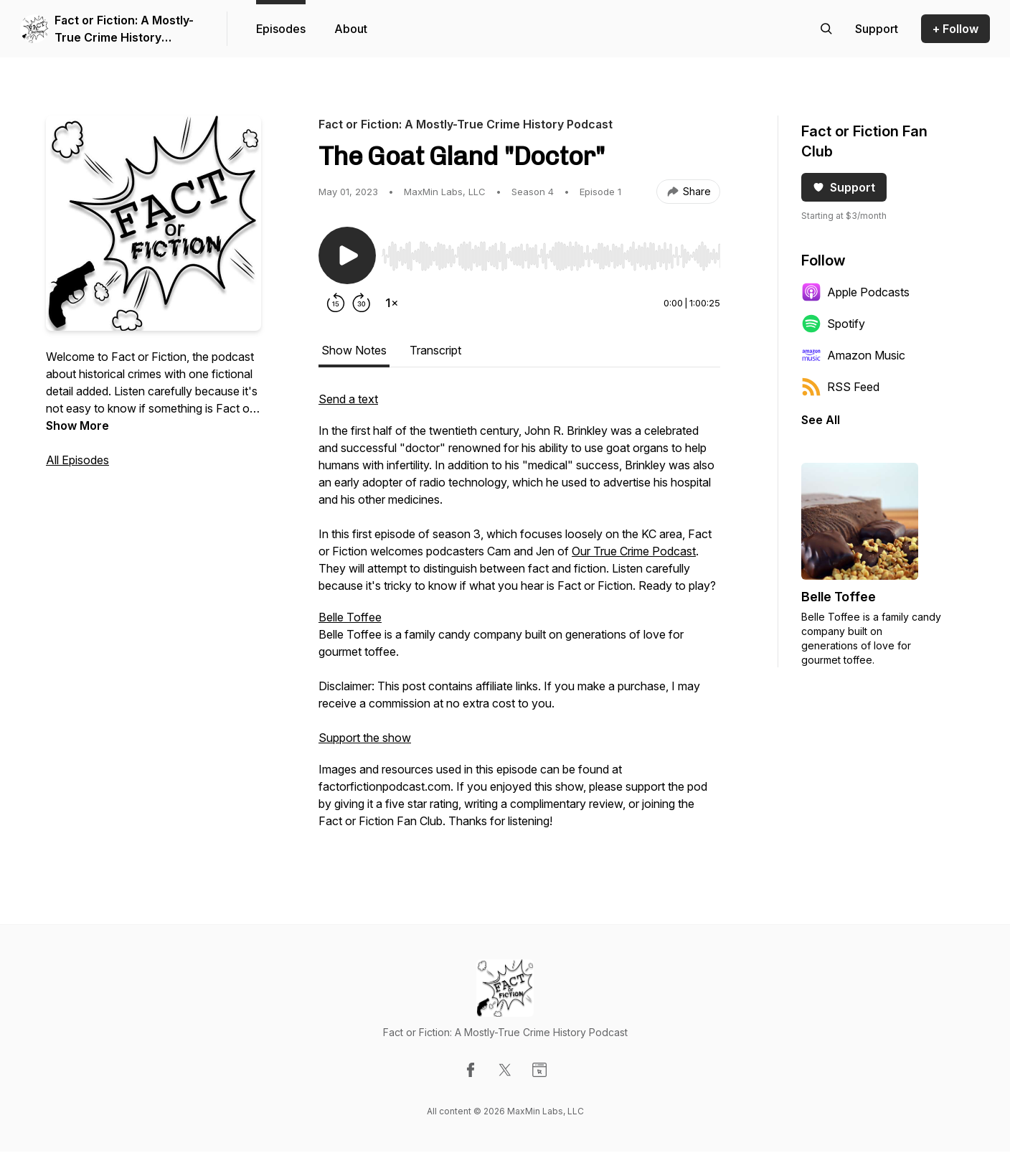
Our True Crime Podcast (634, 551)
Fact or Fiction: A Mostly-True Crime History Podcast (124, 29)
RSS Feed (840, 387)
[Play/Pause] (347, 255)
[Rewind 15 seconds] (336, 303)
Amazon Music (853, 355)
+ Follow (955, 29)
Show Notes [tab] (354, 350)
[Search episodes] (826, 28)
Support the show (364, 737)
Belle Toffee (350, 617)
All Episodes (77, 460)
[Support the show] (876, 28)
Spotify (833, 324)
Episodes (281, 29)
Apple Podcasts (855, 292)
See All (820, 420)
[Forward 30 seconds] (361, 303)
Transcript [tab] (435, 350)
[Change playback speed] (391, 303)
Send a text (348, 399)
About (350, 29)
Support (844, 187)
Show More (77, 425)
